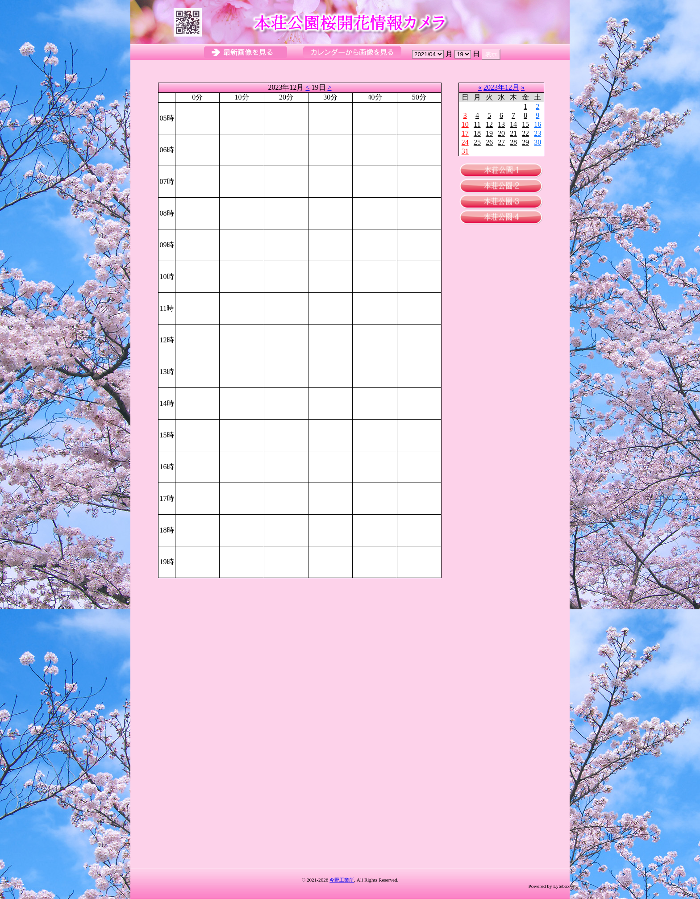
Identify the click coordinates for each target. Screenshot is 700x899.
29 (525, 142)
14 (513, 124)
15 (525, 124)
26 (489, 142)
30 (537, 142)
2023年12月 (501, 87)
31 (465, 151)
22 (525, 133)
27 (501, 142)
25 (477, 142)
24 (465, 142)
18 (477, 133)
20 (501, 133)
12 (489, 124)
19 (489, 133)
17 (465, 133)
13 (501, 124)
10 (465, 124)
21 (513, 133)
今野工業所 (341, 879)
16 (537, 124)
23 (537, 133)
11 (477, 124)
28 (513, 142)
